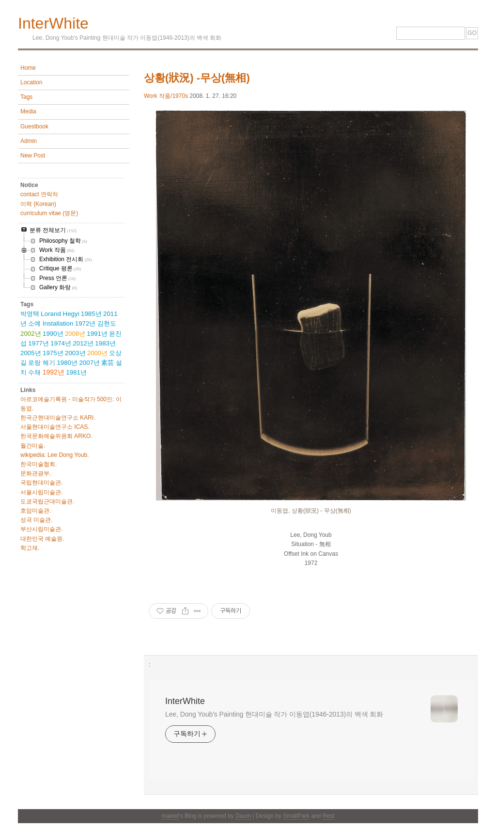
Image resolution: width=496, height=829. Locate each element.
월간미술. (32, 445)
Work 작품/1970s (166, 96)
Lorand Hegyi (60, 313)
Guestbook (34, 126)
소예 (34, 323)
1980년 (67, 362)
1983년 (105, 343)
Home (28, 67)
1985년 (91, 313)
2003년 (75, 353)
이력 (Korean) (38, 204)
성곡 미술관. (36, 519)
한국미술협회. (38, 464)
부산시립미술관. (41, 529)
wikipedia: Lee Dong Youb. (54, 455)
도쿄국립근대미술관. (47, 501)
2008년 (75, 333)
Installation (58, 323)
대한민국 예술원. (42, 538)
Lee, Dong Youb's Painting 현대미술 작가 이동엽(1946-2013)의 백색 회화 (274, 714)
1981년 (76, 372)
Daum (243, 816)
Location (31, 82)
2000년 (97, 353)
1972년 (85, 323)
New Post (32, 155)
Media (28, 111)
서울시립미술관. (41, 492)
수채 (34, 372)
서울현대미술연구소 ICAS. (55, 426)
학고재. (29, 548)
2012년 (83, 343)
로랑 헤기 (41, 362)
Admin (28, 141)
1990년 (53, 333)
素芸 (107, 362)
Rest (329, 816)
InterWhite (53, 23)
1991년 (97, 333)
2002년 (30, 333)
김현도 (106, 323)
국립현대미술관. (41, 482)
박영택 (29, 313)
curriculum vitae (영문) (49, 213)
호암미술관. (35, 510)
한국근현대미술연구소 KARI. (57, 417)
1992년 (53, 372)
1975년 (53, 353)
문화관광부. (35, 473)
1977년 (38, 343)
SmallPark (296, 816)
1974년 (60, 343)
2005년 (30, 353)
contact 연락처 (39, 194)
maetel (170, 816)
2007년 (89, 362)
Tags (26, 97)
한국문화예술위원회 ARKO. (56, 436)
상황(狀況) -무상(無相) (197, 78)
